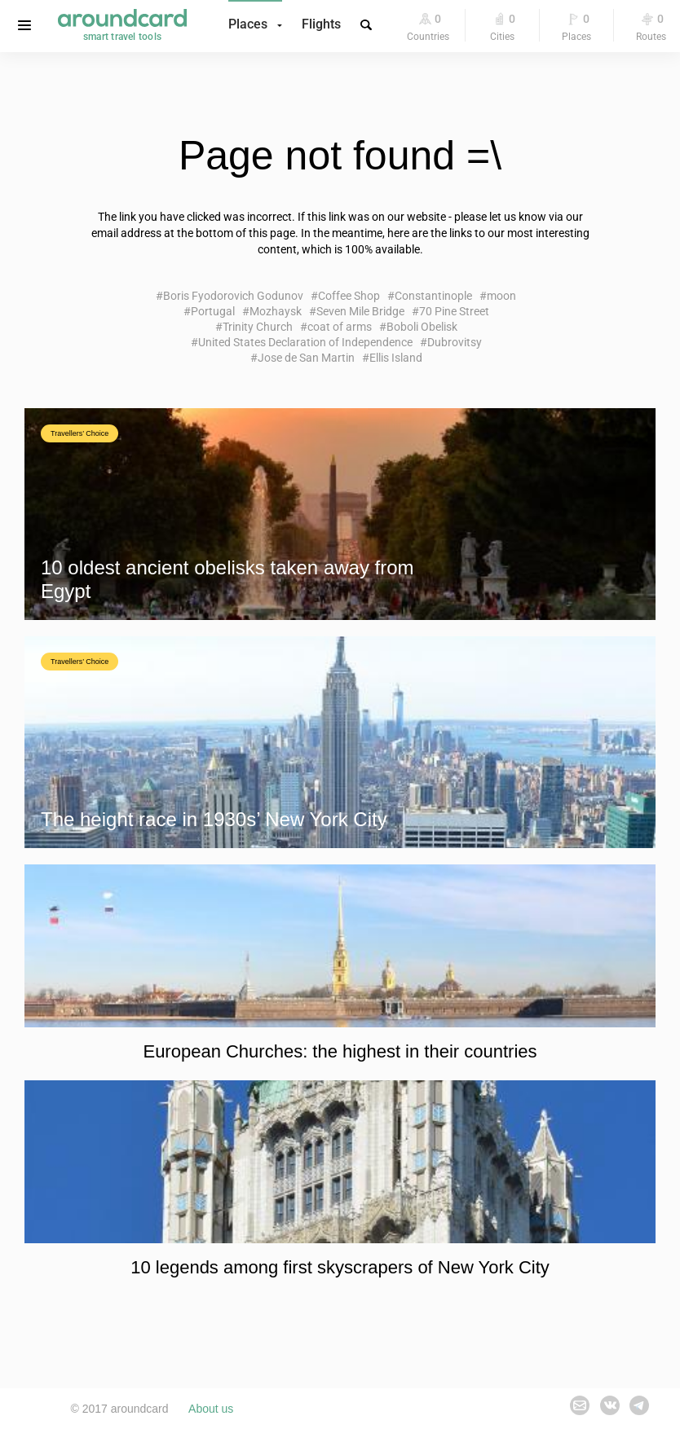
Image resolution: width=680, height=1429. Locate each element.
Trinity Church (258, 326)
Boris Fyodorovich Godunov (233, 295)
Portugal (213, 311)
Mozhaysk (275, 311)
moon (501, 295)
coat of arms (339, 326)
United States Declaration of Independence (305, 342)
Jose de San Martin (306, 357)
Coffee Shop (349, 295)
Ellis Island (395, 357)
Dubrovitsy (454, 342)
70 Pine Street (454, 311)
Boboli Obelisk (421, 326)
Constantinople (433, 295)
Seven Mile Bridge (360, 311)
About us (210, 1408)
